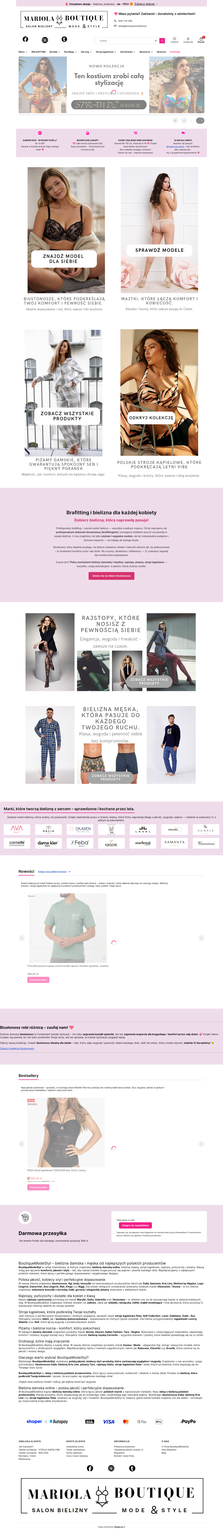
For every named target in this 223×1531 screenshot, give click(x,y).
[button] (162, 40)
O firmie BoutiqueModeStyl (175, 1446)
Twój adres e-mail (125, 1220)
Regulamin (119, 1452)
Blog (164, 1452)
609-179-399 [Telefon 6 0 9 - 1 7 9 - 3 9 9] (125, 21)
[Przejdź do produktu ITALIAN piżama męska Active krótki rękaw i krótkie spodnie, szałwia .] (68, 928)
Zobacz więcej (144, 4)
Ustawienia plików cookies (127, 1449)
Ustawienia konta (75, 1446)
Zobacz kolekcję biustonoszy (17, 1048)
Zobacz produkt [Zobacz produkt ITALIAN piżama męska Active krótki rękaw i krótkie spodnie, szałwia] (38, 979)
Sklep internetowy (110, 1527)
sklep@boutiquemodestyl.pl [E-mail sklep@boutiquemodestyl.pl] (132, 26)
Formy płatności (74, 1452)
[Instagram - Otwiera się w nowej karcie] (45, 40)
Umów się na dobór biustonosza (111, 576)
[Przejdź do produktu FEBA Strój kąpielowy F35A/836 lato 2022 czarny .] (66, 1132)
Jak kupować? (26, 1446)
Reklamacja (24, 1459)
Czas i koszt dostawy (77, 1456)
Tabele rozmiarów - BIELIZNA (33, 1452)
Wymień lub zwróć (175, 146)
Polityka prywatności (124, 1446)
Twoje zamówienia (75, 1449)
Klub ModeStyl (169, 1449)
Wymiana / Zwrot (27, 1456)
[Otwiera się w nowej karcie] (25, 39)
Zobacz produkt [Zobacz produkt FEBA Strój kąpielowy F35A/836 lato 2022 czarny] (38, 1187)
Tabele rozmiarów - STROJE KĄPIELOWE (39, 1449)
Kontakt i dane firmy (124, 1456)
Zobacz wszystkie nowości (54, 871)
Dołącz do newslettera (135, 1225)
